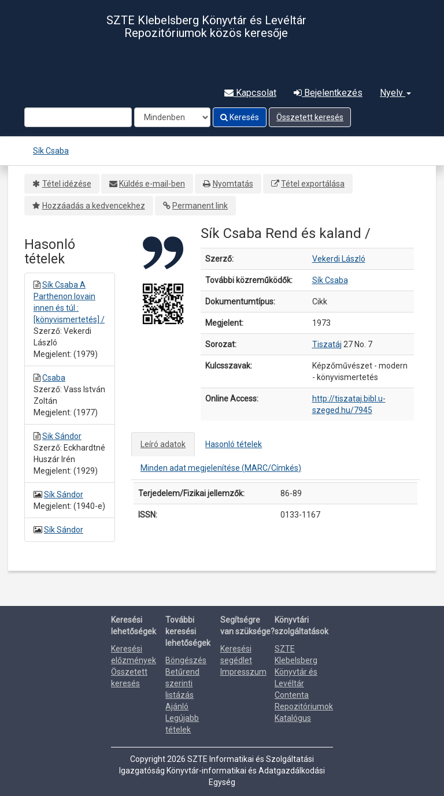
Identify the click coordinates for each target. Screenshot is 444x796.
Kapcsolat (250, 92)
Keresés (239, 117)
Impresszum (243, 671)
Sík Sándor (63, 494)
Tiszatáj (327, 344)
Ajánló (176, 706)
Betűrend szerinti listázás (182, 683)
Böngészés (185, 660)
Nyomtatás (233, 183)
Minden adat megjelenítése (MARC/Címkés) (220, 468)
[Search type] (172, 117)
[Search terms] (78, 117)
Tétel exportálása (313, 183)
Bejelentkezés (328, 92)
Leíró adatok (163, 444)
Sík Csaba (51, 150)
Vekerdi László (338, 258)
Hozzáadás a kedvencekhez (93, 205)
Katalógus (293, 718)
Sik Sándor (62, 436)
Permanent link (200, 205)
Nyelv (395, 92)
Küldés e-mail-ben (152, 183)
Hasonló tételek (233, 444)
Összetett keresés (309, 117)
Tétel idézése (66, 183)
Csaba (53, 377)
